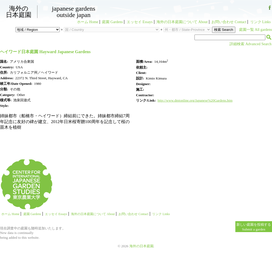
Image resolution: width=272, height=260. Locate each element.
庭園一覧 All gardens (255, 30)
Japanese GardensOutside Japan (73, 11)
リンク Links (260, 22)
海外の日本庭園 (18, 11)
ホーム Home (87, 22)
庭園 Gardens (112, 22)
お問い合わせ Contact (228, 22)
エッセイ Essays (140, 22)
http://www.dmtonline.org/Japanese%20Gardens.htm (195, 100)
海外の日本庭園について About (182, 22)
